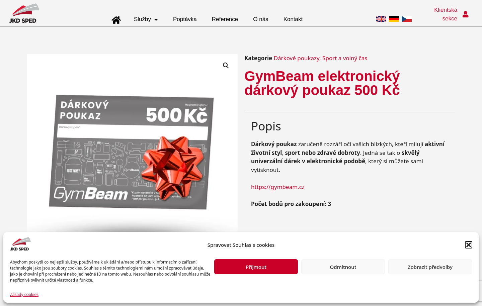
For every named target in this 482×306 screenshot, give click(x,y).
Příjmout (256, 267)
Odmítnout (343, 267)
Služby (146, 19)
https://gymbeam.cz (278, 187)
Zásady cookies (24, 294)
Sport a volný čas (344, 58)
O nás (260, 19)
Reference (225, 19)
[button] (468, 244)
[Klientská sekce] (465, 14)
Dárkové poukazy (296, 58)
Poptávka (185, 19)
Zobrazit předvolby (430, 267)
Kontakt (293, 19)
